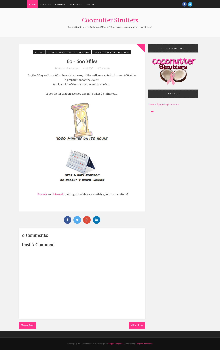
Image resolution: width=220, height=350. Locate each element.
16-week (41, 194)
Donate (45, 4)
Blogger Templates (115, 344)
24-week (58, 194)
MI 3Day (39, 52)
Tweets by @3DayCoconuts (163, 104)
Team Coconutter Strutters (111, 52)
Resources (76, 4)
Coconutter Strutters (110, 20)
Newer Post (27, 325)
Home (32, 4)
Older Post (137, 325)
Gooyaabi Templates (144, 344)
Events (60, 4)
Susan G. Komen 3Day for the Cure (68, 52)
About (90, 4)
